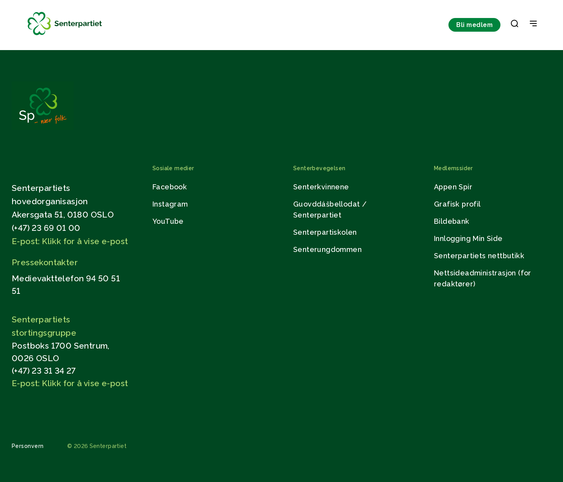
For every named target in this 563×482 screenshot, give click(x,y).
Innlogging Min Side (468, 238)
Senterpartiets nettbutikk (479, 256)
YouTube (168, 221)
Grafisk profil (457, 204)
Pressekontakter (45, 262)
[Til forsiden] (65, 35)
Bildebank (452, 221)
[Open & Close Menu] (533, 24)
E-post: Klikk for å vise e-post (70, 241)
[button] (514, 25)
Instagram (170, 204)
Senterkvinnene (321, 187)
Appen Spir (453, 187)
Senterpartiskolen (325, 232)
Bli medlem (474, 25)
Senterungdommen (327, 249)
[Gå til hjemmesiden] (43, 127)
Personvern (28, 446)
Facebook (169, 187)
